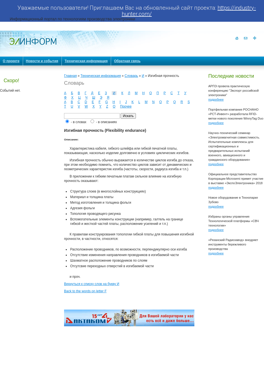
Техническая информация (100, 76)
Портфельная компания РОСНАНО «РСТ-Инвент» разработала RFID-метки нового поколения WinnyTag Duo (235, 114)
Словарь (131, 76)
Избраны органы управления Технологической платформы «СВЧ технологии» (233, 221)
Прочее (125, 106)
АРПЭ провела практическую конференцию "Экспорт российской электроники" (233, 90)
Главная (70, 76)
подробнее (216, 99)
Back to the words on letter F (85, 291)
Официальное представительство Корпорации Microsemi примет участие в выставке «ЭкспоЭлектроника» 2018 (235, 178)
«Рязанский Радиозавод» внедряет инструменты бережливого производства (233, 244)
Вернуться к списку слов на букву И (91, 284)
